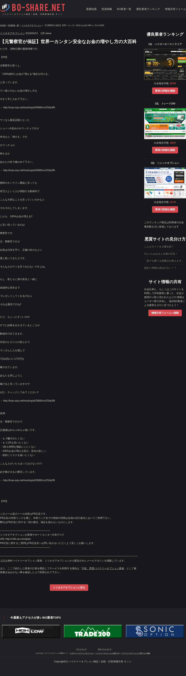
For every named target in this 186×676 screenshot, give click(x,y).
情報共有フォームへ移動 (165, 313)
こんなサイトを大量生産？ (159, 246)
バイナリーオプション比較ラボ (108, 653)
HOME (3, 25)
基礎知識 (91, 9)
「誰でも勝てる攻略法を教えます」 (164, 260)
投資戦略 (107, 9)
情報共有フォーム (175, 9)
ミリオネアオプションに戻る (69, 587)
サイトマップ (81, 649)
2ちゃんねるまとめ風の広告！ (161, 253)
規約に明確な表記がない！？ (160, 268)
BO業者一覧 (124, 9)
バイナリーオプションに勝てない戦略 (135, 653)
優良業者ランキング (148, 9)
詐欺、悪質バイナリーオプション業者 (103, 568)
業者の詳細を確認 (165, 90)
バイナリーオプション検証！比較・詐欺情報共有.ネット (32, 14)
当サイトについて (104, 649)
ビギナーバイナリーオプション (82, 653)
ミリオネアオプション (31, 25)
